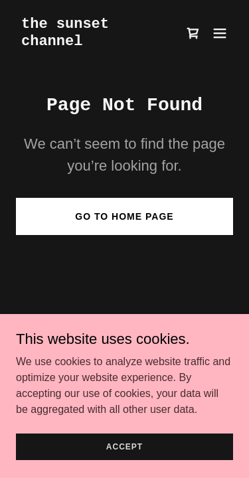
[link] (92, 41)
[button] (220, 33)
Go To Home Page (124, 216)
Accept (124, 446)
